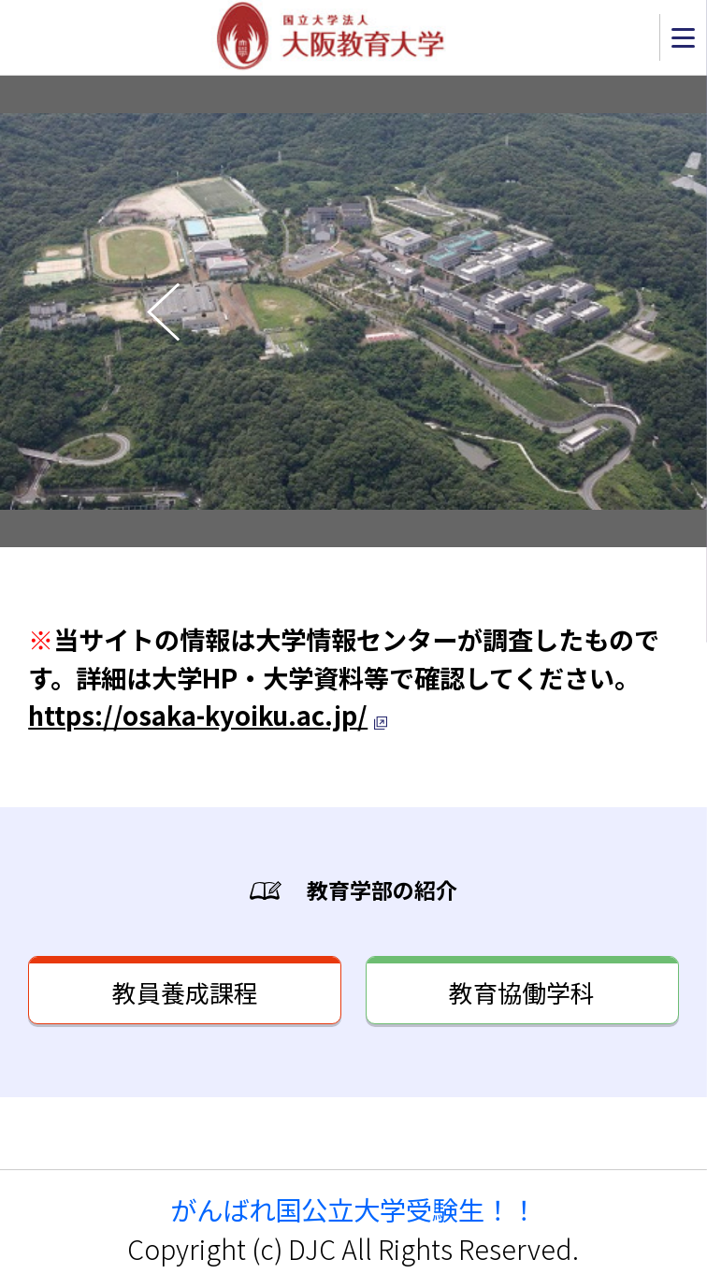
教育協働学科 (522, 992)
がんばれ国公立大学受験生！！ (353, 1209)
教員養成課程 (185, 992)
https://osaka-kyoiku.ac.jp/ (198, 714)
